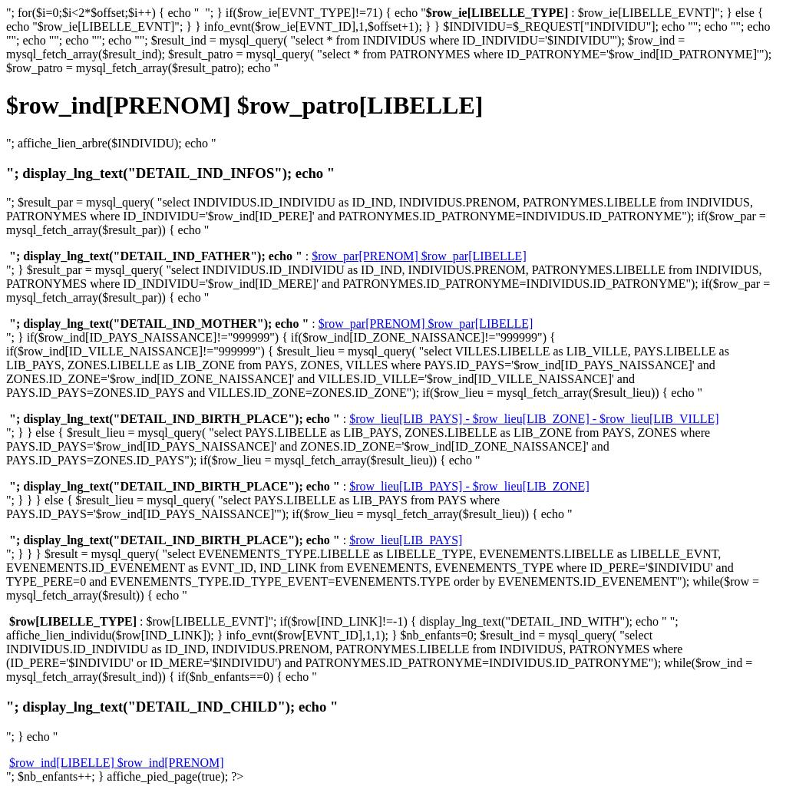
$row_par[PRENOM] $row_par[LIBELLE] (419, 256)
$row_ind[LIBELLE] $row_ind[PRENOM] (116, 762)
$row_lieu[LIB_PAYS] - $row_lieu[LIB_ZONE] (469, 486)
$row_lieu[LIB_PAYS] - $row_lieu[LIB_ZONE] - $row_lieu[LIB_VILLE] (533, 418)
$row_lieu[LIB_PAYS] (405, 540)
